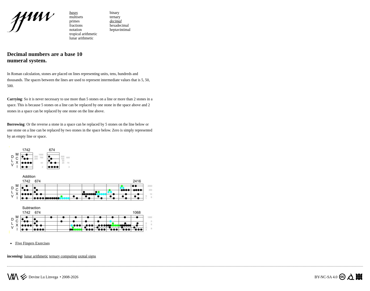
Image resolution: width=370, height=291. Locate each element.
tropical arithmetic (83, 34)
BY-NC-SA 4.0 (326, 277)
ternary (115, 17)
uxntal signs (87, 256)
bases (73, 13)
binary (114, 13)
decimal (116, 21)
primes (74, 21)
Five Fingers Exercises (32, 243)
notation (75, 30)
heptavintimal (120, 30)
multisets (76, 17)
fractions (76, 25)
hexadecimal (119, 25)
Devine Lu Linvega (43, 277)
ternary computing (63, 256)
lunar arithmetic (81, 38)
